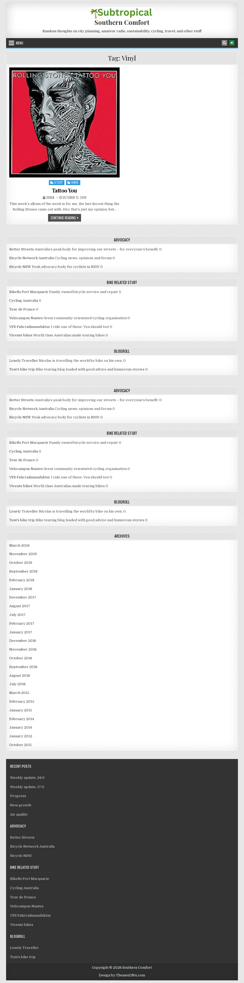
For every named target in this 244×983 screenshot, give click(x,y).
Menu (19, 42)
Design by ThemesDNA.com (122, 975)
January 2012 (20, 736)
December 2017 (22, 597)
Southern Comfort (122, 22)
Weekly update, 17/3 (27, 787)
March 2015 (19, 693)
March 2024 (19, 545)
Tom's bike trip (22, 369)
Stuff (58, 182)
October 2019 (20, 563)
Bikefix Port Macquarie (28, 292)
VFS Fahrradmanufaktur (29, 327)
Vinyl (75, 182)
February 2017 (21, 623)
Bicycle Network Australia (31, 258)
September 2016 (23, 667)
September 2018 (23, 571)
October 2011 (20, 745)
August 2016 (19, 676)
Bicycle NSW (20, 267)
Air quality (19, 814)
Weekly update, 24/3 (27, 778)
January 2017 (20, 632)
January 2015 (20, 710)
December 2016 (22, 641)
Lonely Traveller (23, 361)
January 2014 (20, 727)
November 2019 (23, 554)
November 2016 (23, 649)
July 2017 (17, 615)
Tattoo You (64, 190)
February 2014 (21, 719)
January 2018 (20, 589)
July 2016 (17, 684)
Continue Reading (66, 218)
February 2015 (21, 701)
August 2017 (19, 606)
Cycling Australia (23, 301)
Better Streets (21, 249)
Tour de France (22, 309)
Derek (50, 197)
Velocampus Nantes (26, 318)
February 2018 (21, 580)
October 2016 (20, 658)
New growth (20, 805)
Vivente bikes (20, 335)
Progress (18, 796)
